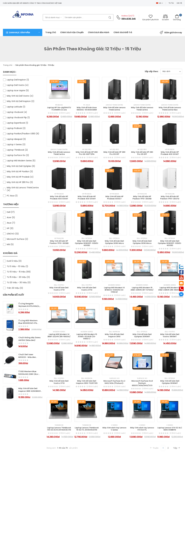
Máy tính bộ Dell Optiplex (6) (21, 166)
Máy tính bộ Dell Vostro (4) (20, 95)
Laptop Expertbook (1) (17, 122)
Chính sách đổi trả (122, 32)
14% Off (137, 170)
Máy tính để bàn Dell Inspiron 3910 (114, 335)
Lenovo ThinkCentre (114, 105)
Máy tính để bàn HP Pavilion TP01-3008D (59, 242)
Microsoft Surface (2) (17, 239)
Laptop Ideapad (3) (16, 139)
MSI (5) (10, 244)
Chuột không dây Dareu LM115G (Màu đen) (29, 339)
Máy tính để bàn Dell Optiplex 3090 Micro (114, 242)
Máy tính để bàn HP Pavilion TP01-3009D (142, 197)
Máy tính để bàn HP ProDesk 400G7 (114, 197)
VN (158, 3)
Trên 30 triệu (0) (15, 288)
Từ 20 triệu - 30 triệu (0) (19, 282)
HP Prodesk (169, 149)
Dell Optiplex (87, 238)
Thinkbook (59, 425)
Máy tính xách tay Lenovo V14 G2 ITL (142, 428)
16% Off (137, 126)
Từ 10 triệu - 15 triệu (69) (19, 271)
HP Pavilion (142, 194)
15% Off (109, 170)
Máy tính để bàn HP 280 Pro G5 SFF (114, 153)
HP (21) (10, 228)
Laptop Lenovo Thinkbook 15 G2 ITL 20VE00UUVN (87, 428)
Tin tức (171, 3)
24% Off (109, 261)
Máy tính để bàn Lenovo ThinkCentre (114, 108)
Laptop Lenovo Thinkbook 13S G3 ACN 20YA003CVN (59, 428)
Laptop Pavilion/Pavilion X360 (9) (23, 133)
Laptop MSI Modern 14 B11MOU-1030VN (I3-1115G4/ (114, 289)
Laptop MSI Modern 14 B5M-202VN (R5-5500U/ (59, 335)
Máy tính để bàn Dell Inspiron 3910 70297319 (86, 382)
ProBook (59, 105)
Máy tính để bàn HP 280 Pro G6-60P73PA (87, 153)
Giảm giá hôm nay (171, 32)
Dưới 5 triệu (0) (14, 261)
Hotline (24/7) (128, 15)
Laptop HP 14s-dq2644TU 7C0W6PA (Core (59, 108)
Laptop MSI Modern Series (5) (21, 160)
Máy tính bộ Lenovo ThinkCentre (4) (23, 189)
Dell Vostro (59, 285)
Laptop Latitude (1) (16, 106)
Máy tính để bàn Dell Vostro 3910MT (169, 335)
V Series (114, 425)
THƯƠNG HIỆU (11, 204)
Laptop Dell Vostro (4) (18, 85)
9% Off (137, 308)
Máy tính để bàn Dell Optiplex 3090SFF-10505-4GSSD (87, 243)
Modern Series (114, 285)
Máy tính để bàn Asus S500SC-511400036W (87, 108)
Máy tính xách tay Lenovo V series (114, 428)
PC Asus (86, 105)
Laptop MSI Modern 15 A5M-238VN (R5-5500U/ (169, 288)
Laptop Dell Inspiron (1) (18, 79)
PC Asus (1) (12, 195)
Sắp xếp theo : (152, 71)
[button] (22, 32)
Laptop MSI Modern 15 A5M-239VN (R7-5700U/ (142, 288)
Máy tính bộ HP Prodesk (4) (20, 176)
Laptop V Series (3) (16, 144)
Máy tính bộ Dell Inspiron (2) (20, 101)
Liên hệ (179, 3)
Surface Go (114, 378)
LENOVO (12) (13, 233)
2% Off (164, 261)
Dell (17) (11, 212)
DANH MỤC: (9, 72)
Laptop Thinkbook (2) (17, 149)
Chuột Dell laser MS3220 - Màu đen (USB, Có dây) (27, 357)
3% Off (137, 261)
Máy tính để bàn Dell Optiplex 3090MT (142, 335)
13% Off (165, 81)
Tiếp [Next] (176, 448)
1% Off (81, 215)
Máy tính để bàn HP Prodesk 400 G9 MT (170, 153)
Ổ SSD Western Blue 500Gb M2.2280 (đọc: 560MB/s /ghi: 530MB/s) (28, 375)
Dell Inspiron (114, 331)
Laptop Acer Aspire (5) (18, 90)
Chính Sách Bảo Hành (98, 32)
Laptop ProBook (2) (16, 128)
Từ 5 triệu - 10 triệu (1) (17, 266)
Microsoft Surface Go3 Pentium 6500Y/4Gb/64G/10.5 (142, 383)
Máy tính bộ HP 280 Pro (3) (20, 182)
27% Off (54, 81)
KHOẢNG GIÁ (10, 253)
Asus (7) (11, 222)
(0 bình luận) (64, 113)
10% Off (82, 81)
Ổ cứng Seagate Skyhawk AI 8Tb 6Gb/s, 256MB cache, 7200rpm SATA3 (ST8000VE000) (29, 307)
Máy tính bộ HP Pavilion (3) (20, 171)
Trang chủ (50, 32)
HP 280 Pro (86, 149)
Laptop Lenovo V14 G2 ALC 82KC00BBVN (169, 428)
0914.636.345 (128, 18)
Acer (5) (11, 217)
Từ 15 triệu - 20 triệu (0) (18, 277)
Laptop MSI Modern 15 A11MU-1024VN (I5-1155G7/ (86, 336)
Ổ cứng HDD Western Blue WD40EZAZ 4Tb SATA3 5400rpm (27, 323)
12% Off (109, 308)
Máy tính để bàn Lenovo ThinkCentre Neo (170, 108)
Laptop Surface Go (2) (18, 155)
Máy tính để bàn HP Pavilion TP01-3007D (169, 197)
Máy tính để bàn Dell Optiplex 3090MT (169, 382)
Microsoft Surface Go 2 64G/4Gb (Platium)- (114, 382)
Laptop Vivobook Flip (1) (18, 117)
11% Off (164, 355)
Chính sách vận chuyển (72, 32)
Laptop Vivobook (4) (17, 112)
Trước (154, 448)
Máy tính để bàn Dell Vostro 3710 (59, 288)
